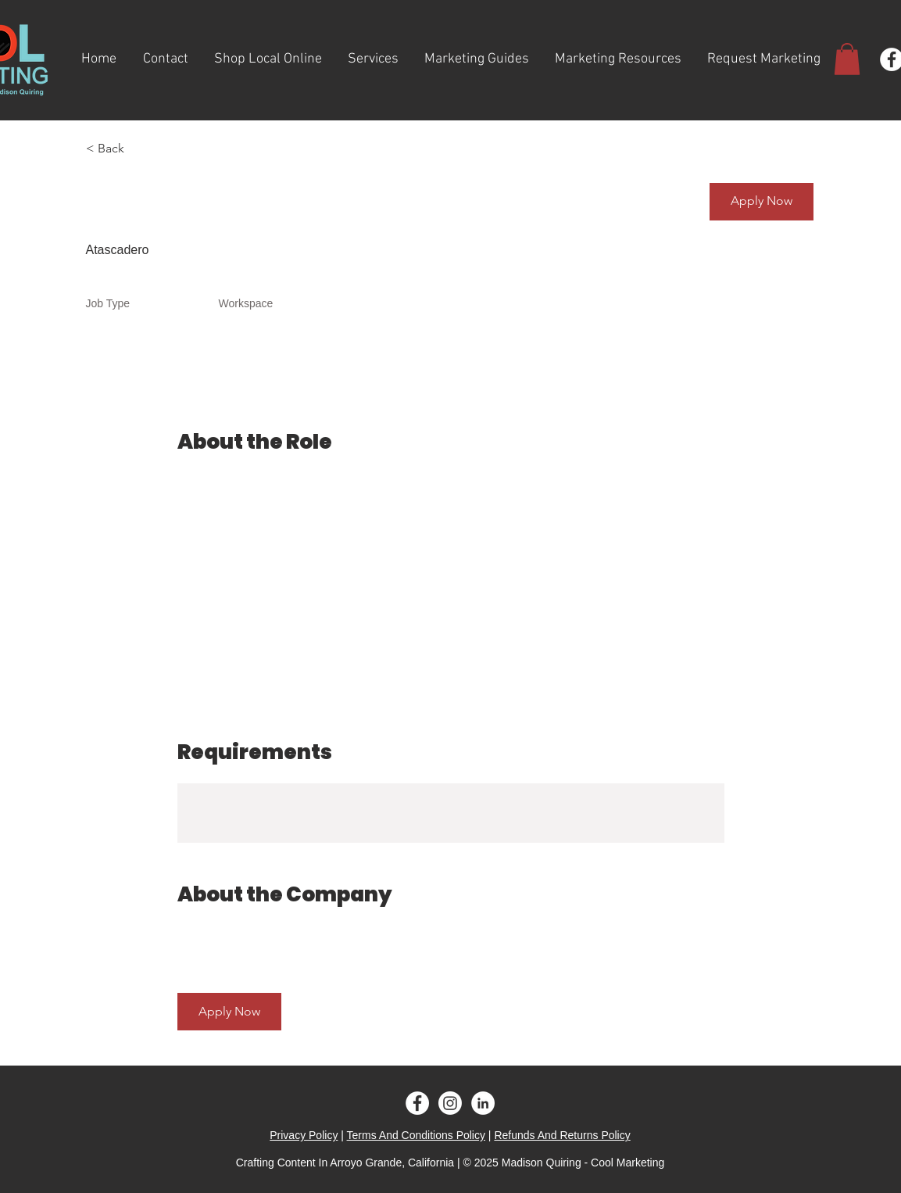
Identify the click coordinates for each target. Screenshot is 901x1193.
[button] (847, 59)
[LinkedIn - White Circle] (483, 1103)
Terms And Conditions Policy (416, 1135)
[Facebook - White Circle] (417, 1103)
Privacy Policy (304, 1135)
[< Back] (141, 148)
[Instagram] (450, 1103)
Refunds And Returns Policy (562, 1135)
